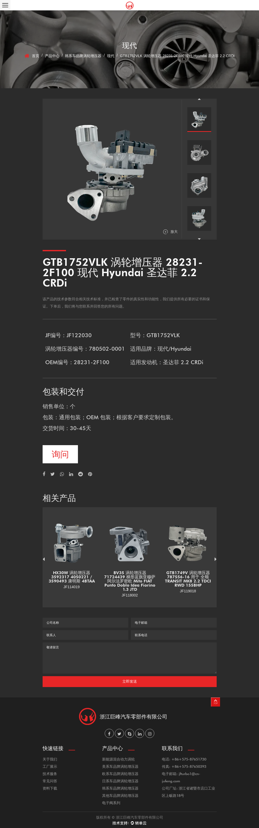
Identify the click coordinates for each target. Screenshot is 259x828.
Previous (199, 99)
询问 (60, 454)
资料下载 (50, 788)
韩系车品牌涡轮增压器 (83, 56)
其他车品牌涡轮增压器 (120, 795)
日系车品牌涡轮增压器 (120, 780)
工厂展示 (50, 766)
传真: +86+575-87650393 (184, 766)
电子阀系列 (111, 802)
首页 (35, 56)
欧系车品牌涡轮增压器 (120, 773)
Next (199, 239)
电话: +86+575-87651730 (184, 759)
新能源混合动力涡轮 (118, 759)
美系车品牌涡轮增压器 (120, 766)
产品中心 (52, 56)
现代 (110, 56)
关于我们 (50, 759)
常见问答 (50, 780)
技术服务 (50, 773)
